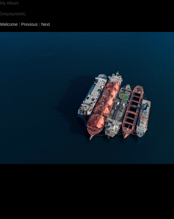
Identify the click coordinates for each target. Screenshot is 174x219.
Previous (29, 24)
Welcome (9, 24)
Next (45, 24)
